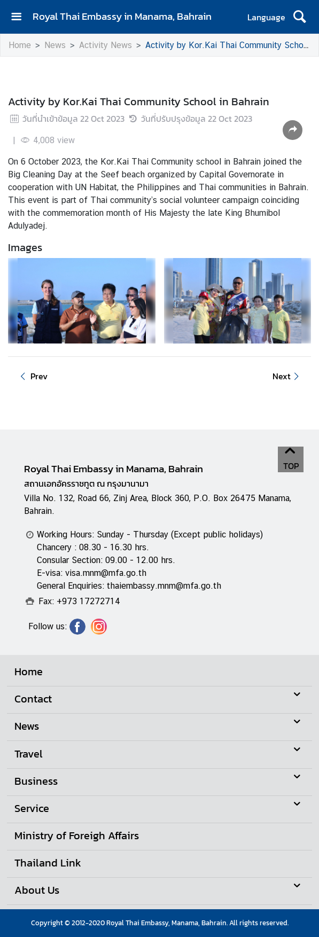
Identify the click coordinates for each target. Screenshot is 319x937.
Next (287, 376)
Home (20, 45)
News (55, 45)
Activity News (105, 45)
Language (266, 17)
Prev (32, 376)
